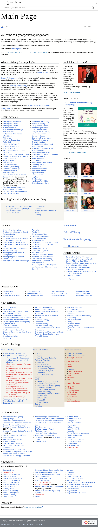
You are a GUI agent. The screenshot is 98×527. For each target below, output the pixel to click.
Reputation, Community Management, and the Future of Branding (81, 264)
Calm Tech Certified (40, 350)
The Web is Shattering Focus (14, 421)
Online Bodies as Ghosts (12, 439)
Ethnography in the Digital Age (17, 208)
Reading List (16, 49)
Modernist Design (73, 401)
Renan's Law (8, 259)
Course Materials (12, 213)
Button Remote (43, 364)
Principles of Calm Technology (15, 355)
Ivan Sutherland (73, 445)
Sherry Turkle (87, 177)
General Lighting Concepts (47, 381)
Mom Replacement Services (46, 472)
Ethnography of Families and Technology (46, 312)
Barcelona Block (9, 476)
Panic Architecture (39, 238)
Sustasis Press (8, 470)
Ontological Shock (10, 124)
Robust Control (41, 484)
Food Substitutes (9, 307)
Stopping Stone (73, 391)
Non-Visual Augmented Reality (15, 435)
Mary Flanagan (71, 210)
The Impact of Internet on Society (16, 232)
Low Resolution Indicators (47, 358)
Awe (68, 379)
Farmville (35, 230)
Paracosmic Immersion (12, 240)
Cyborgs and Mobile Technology (16, 261)
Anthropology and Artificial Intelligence (13, 253)
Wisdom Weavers (10, 171)
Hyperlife (35, 246)
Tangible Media (73, 309)
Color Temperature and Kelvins (49, 394)
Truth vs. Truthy (9, 148)
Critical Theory (71, 232)
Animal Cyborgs (38, 156)
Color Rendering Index (46, 383)
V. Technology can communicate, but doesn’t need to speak (19, 379)
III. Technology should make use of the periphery (18, 369)
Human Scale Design (11, 169)
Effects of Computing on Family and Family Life (17, 333)
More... (71, 279)
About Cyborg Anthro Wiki (23, 524)
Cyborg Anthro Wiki (14, 3)
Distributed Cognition (40, 250)
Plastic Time (36, 232)
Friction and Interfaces (75, 439)
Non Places (7, 162)
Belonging (71, 377)
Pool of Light (42, 396)
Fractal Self (71, 437)
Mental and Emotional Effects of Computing (47, 329)
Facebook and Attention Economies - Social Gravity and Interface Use (17, 424)
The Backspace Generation (13, 330)
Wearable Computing (40, 121)
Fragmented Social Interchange (79, 315)
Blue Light (41, 400)
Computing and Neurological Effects (49, 332)
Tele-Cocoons (40, 427)
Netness (38, 318)
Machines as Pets (73, 324)
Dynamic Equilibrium (43, 482)
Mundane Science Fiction (42, 162)
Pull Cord (40, 362)
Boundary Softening (11, 167)
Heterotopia (71, 425)
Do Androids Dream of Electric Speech (14, 176)
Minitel (37, 497)
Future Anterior (40, 441)
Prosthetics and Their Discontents (45, 242)
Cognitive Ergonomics (12, 295)
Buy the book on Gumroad (74, 152)
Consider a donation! (32, 507)
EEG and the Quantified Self (42, 244)
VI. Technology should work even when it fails (18, 383)
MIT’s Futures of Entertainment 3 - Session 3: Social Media (78, 268)
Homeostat (39, 495)
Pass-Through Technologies (14, 353)
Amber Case (71, 177)
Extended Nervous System (13, 443)
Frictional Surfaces (74, 441)
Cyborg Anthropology (9, 78)
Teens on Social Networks (45, 309)
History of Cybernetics (11, 140)
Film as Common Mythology (78, 433)
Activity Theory (37, 252)
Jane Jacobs (8, 497)
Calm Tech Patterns (74, 353)
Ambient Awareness (40, 169)
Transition (41, 373)
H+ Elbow (38, 437)
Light (37, 379)
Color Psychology (44, 392)
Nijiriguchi (71, 387)
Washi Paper (72, 397)
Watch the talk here (71, 92)
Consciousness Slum (40, 183)
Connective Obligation (41, 152)
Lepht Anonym (37, 175)
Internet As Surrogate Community (45, 154)
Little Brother (36, 160)
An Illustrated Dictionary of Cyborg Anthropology (27, 52)
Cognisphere (72, 443)
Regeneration (8, 160)
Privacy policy (6, 524)
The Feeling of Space (40, 128)
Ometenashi (71, 395)
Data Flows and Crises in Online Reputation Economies (15, 312)
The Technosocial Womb (45, 429)
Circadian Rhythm (44, 388)
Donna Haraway (43, 72)
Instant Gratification (11, 328)
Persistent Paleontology (84, 295)
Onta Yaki (70, 389)
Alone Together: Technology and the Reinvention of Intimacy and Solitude (44, 267)
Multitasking (71, 318)
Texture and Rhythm (45, 371)
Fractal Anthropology (75, 435)
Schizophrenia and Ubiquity (14, 449)
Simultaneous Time (39, 234)
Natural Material (75, 371)
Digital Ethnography (59, 293)
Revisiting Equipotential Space (47, 334)
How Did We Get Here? (11, 193)
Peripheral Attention (42, 360)
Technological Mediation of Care (16, 154)
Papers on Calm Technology (14, 397)
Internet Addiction (10, 326)
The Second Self (38, 240)
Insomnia (7, 338)
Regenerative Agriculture (76, 493)
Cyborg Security (9, 441)
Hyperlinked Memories (40, 236)
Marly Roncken (72, 447)
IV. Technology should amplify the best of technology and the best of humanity (19, 374)
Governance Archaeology (13, 130)
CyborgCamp (6, 109)
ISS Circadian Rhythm (46, 390)
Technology (69, 225)
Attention (38, 353)
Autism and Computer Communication (75, 312)
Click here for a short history (39, 105)
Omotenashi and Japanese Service (14, 151)
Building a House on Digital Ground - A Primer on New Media (81, 272)
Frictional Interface (42, 431)
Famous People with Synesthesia (16, 238)
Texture (69, 399)
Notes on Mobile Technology (46, 433)
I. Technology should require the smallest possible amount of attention (18, 360)
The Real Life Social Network (42, 257)
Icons (39, 356)
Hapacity (70, 431)
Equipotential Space (40, 126)
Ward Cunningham (11, 493)
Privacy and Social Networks (14, 242)
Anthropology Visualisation (13, 257)
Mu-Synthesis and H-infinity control (49, 486)
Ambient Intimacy (10, 250)
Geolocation (37, 179)
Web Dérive (7, 136)
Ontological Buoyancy (12, 121)
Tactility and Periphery (46, 369)
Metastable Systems (11, 146)
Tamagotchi (8, 437)
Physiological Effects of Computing (16, 322)
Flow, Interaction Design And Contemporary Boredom (14, 188)
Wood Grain (74, 373)
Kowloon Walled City (40, 181)
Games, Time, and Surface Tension (16, 427)
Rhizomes (7, 138)
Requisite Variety (9, 495)
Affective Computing (40, 140)
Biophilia (72, 369)
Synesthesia (8, 236)
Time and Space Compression (15, 248)
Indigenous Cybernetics (12, 134)
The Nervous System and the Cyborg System (43, 262)
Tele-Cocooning (38, 158)
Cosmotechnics (9, 158)
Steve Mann (87, 193)
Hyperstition (7, 309)
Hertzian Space (73, 427)
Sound (37, 404)
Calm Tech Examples (72, 350)
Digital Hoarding (38, 142)
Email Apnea (8, 293)
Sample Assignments (14, 210)
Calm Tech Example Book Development (13, 402)
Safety (69, 365)
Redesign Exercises (74, 357)
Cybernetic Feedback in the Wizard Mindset (42, 149)
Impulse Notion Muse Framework (15, 156)
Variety (69, 367)
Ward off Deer (72, 393)
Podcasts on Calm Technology (15, 399)
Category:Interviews (73, 275)
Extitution (70, 472)
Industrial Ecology (42, 320)
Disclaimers (38, 524)
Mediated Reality (38, 124)
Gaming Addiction (10, 336)
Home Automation (74, 423)
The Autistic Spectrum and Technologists (42, 145)
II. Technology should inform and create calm (18, 365)
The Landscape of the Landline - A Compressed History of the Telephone (49, 418)
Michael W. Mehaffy (10, 490)
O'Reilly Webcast (57, 291)
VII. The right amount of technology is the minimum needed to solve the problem (17, 389)
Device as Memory (39, 134)
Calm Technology (10, 165)
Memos (70, 470)
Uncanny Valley (38, 165)
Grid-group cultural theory (42, 255)
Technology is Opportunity (45, 435)
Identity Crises (72, 417)
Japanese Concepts (72, 383)
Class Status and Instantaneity (15, 320)
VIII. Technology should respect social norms (18, 394)
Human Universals (71, 361)
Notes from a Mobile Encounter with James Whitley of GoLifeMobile (79, 260)
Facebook (39, 322)
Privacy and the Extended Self (46, 315)
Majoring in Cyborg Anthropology (19, 206)
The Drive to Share (74, 320)
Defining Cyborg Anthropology (15, 191)
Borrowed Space (38, 136)
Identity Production (74, 419)
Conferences (40, 206)
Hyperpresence (72, 421)
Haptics (35, 177)
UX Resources (71, 245)
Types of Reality (9, 324)
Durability (38, 377)
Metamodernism (9, 128)
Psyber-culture (37, 167)
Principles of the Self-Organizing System (47, 491)
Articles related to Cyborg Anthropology (13, 418)
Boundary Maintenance (41, 138)
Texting (70, 322)
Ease (69, 375)
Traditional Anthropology (77, 239)
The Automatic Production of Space (17, 318)
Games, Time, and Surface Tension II (17, 431)
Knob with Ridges (44, 367)
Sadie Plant (87, 210)
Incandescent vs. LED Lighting (48, 385)
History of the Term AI (11, 144)
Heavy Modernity (73, 429)
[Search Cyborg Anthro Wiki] (49, 7)
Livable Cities (8, 472)
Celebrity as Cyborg (40, 248)
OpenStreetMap (38, 173)
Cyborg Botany (73, 326)
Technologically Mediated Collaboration (13, 446)
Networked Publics (39, 171)
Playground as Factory (41, 132)
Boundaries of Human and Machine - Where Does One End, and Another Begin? (49, 423)
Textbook (38, 208)
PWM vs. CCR (42, 398)
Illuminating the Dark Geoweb (77, 257)
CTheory (38, 215)
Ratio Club (7, 142)
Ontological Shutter (10, 126)
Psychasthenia (9, 234)
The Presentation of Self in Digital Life (15, 245)
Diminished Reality (39, 130)
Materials (38, 406)
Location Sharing (41, 324)
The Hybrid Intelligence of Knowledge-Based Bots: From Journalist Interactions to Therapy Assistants (17, 453)
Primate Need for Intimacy (42, 259)
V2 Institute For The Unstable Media (45, 211)
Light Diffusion (42, 402)
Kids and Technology (43, 307)
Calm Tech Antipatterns (76, 355)
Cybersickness (9, 132)
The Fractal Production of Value (15, 315)
